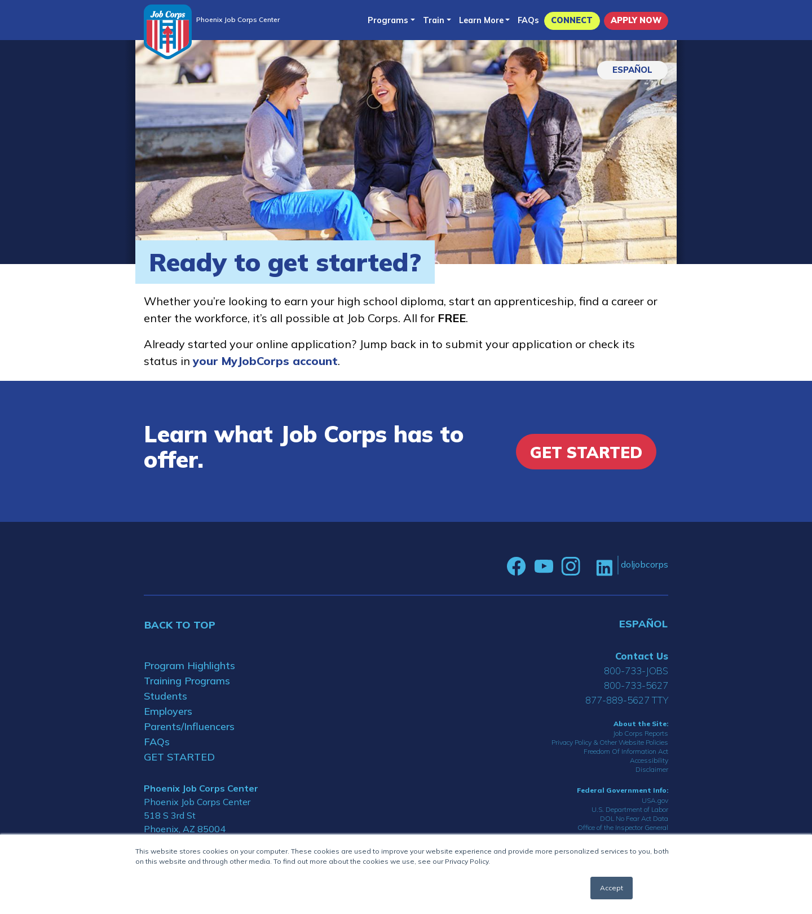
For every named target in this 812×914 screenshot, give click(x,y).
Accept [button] (611, 888)
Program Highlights (189, 665)
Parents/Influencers (189, 726)
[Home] (168, 32)
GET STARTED (179, 756)
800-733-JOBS (636, 670)
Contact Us (641, 656)
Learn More (481, 20)
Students (165, 695)
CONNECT (572, 20)
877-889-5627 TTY (626, 700)
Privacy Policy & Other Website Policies (609, 742)
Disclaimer (652, 769)
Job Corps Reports (640, 733)
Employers (168, 711)
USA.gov (655, 800)
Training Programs (187, 680)
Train (433, 20)
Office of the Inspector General (622, 827)
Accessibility (649, 760)
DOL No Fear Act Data (634, 818)
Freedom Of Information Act (626, 751)
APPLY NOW (636, 20)
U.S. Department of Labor (630, 809)
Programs (388, 20)
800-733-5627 (636, 685)
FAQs (528, 20)
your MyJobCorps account (265, 361)
